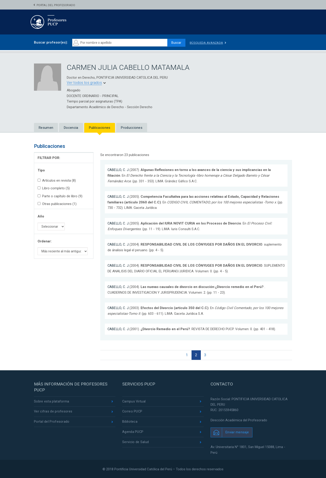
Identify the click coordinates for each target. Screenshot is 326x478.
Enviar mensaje (237, 432)
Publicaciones (99, 128)
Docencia (71, 128)
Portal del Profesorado (56, 5)
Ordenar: (45, 241)
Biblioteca (129, 422)
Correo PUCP (132, 412)
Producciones (131, 128)
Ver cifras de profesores (53, 412)
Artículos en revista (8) (57, 180)
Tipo (41, 170)
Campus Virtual (134, 401)
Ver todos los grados (84, 82)
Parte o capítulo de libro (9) (60, 196)
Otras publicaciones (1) (57, 204)
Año (41, 216)
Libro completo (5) (54, 188)
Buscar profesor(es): (51, 42)
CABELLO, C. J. (119, 170)
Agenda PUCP (133, 432)
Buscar (176, 42)
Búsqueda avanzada (207, 42)
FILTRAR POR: (49, 158)
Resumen (46, 128)
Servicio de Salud (135, 442)
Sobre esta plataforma (51, 401)
